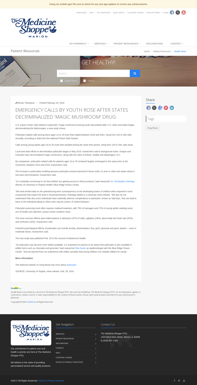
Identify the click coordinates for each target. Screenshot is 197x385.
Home (147, 51)
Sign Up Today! (153, 13)
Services (100, 43)
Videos (89, 80)
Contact (176, 43)
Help (92, 13)
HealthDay (31, 302)
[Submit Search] (135, 73)
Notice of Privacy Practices (69, 362)
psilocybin (71, 265)
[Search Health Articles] (93, 73)
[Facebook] (174, 380)
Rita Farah (80, 248)
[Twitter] (179, 380)
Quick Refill (119, 13)
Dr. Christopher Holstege (122, 181)
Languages (81, 13)
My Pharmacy (77, 43)
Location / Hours (136, 13)
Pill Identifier (103, 13)
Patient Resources (126, 43)
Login (165, 13)
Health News (69, 80)
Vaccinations (154, 43)
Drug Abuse (152, 128)
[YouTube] (184, 380)
